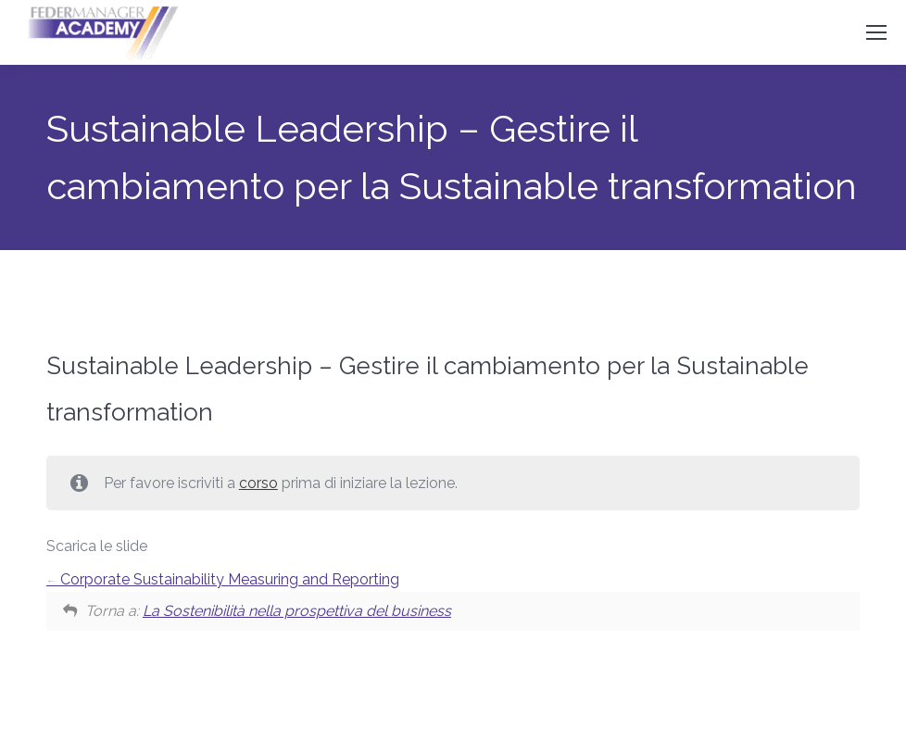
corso (258, 483)
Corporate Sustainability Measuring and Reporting (222, 579)
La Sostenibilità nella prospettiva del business (297, 611)
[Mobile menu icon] (876, 32)
